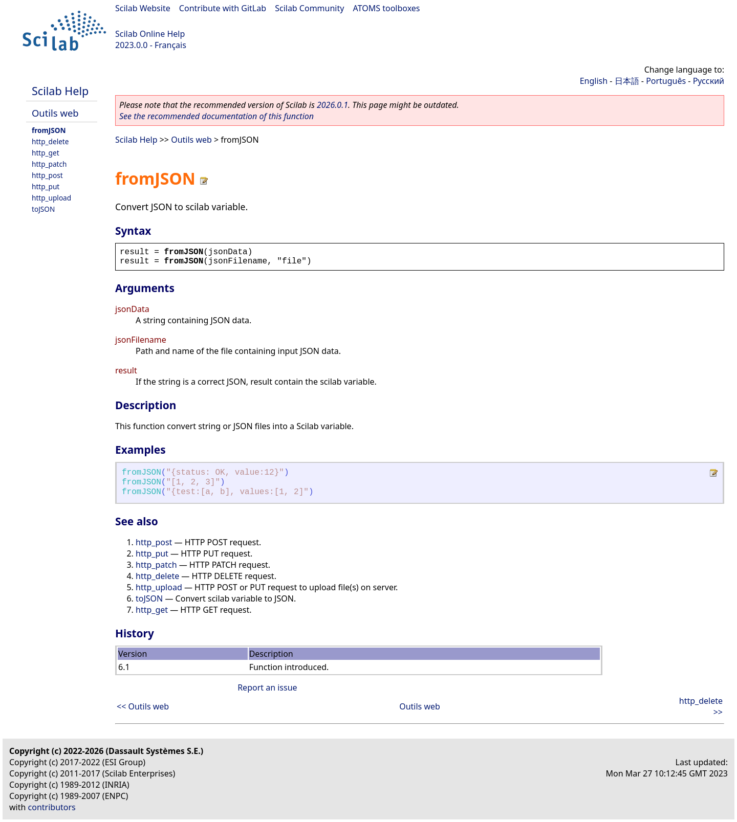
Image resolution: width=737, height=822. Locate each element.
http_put (45, 186)
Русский (708, 80)
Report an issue (267, 687)
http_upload (51, 198)
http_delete (50, 141)
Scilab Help (60, 90)
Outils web (55, 112)
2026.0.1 (332, 104)
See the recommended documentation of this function (216, 116)
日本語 (627, 80)
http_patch (49, 164)
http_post (47, 175)
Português (666, 80)
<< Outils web (143, 706)
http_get (45, 153)
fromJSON (49, 130)
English (594, 80)
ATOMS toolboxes (386, 8)
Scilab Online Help (150, 33)
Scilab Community (309, 8)
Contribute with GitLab (222, 8)
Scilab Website (142, 8)
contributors (52, 807)
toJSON (43, 209)
